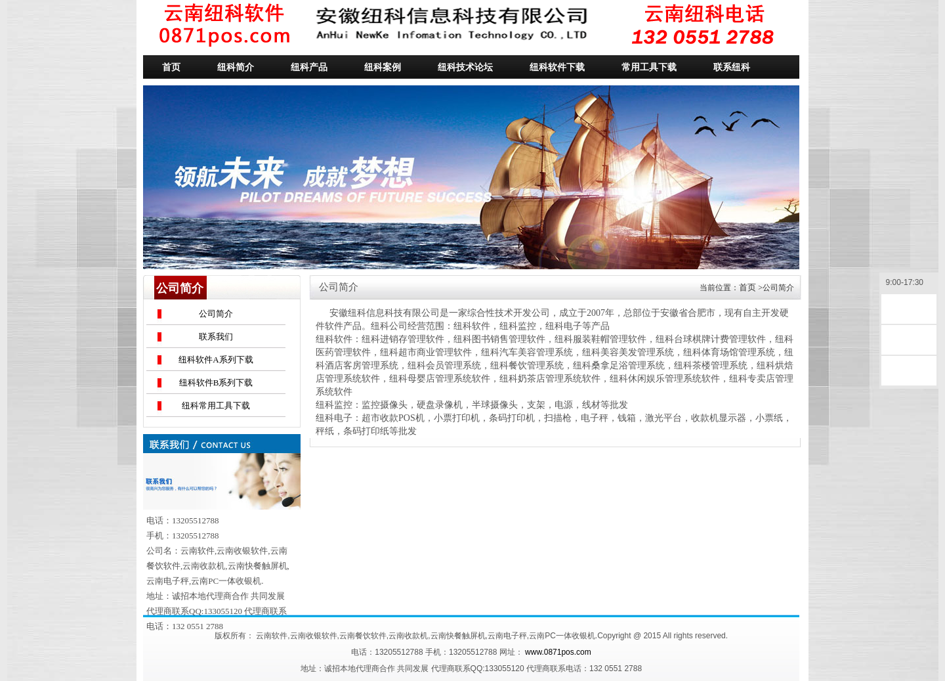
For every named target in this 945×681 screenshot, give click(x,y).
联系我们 (216, 336)
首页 (747, 287)
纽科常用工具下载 (216, 405)
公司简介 (216, 314)
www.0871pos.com (558, 652)
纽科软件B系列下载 (216, 382)
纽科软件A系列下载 (215, 359)
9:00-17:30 (909, 283)
